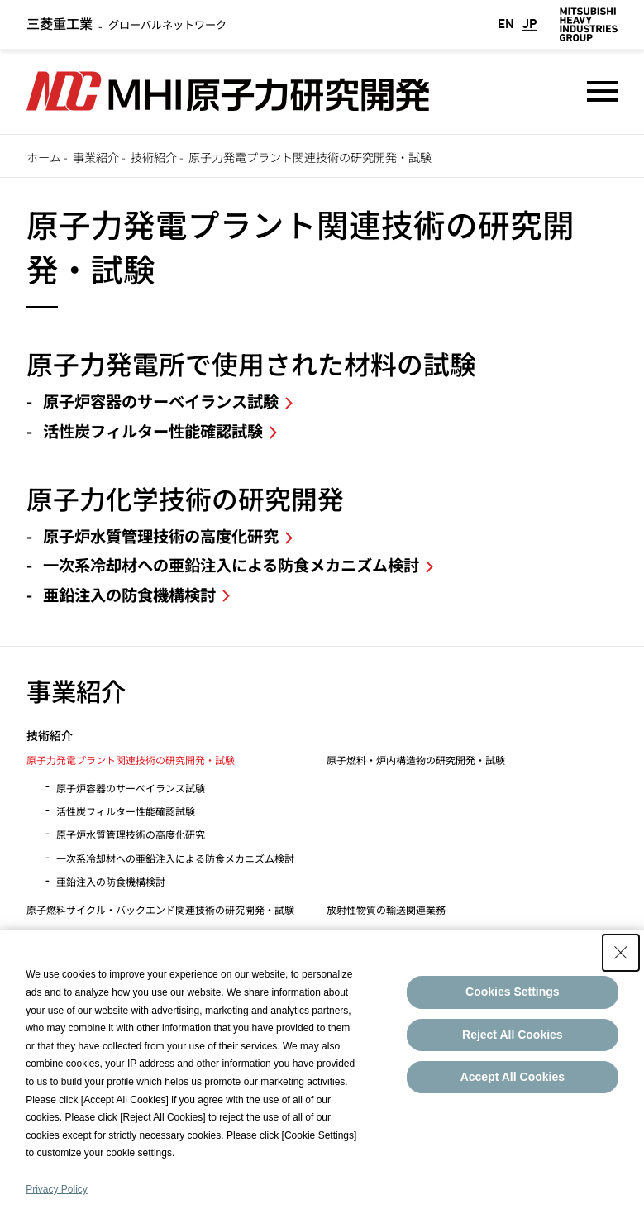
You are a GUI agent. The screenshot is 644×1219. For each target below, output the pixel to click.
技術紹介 (154, 157)
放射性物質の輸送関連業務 (386, 909)
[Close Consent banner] (621, 953)
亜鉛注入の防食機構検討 (129, 594)
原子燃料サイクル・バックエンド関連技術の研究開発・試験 (160, 909)
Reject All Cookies (512, 1034)
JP (529, 24)
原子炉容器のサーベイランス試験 (161, 401)
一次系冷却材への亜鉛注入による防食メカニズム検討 (231, 564)
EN (506, 24)
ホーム (43, 157)
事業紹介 (96, 157)
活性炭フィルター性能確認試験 (153, 430)
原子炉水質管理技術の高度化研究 (161, 535)
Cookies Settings (512, 991)
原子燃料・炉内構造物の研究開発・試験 (416, 760)
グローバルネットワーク (126, 24)
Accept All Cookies (512, 1076)
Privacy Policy (57, 1189)
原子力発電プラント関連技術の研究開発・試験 (130, 760)
